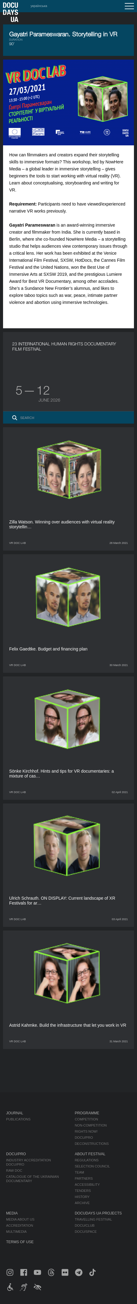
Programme (87, 1113)
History (82, 1197)
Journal (14, 1113)
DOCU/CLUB (84, 1225)
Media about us (20, 1219)
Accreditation (19, 1225)
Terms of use (20, 1242)
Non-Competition (91, 1125)
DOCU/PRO (84, 1137)
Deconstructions (92, 1144)
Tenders (83, 1191)
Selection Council (92, 1166)
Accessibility (87, 1184)
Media (12, 1213)
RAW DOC (14, 1170)
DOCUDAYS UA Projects (98, 1213)
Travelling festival (93, 1219)
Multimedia (16, 1231)
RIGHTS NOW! (86, 1131)
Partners (84, 1178)
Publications (18, 1119)
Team (79, 1172)
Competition (86, 1119)
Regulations (86, 1160)
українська (39, 6)
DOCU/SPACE (86, 1231)
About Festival (90, 1154)
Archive (82, 1203)
